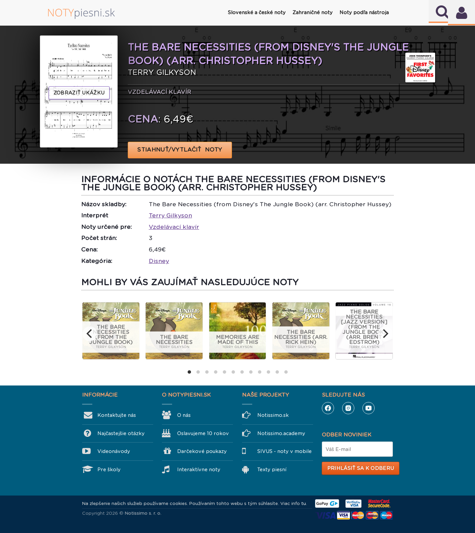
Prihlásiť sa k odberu (360, 468)
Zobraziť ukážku (79, 93)
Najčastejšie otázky (121, 433)
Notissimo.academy (281, 433)
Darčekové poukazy (202, 451)
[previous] (89, 333)
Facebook (328, 408)
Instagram (348, 408)
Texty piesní (271, 469)
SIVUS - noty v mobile (284, 451)
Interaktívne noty (198, 469)
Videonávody (113, 451)
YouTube (368, 408)
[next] (385, 333)
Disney (159, 261)
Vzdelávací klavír (174, 226)
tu (303, 503)
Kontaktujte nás (116, 415)
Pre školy (109, 469)
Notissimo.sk (273, 415)
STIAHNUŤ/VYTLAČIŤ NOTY (180, 149)
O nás (184, 415)
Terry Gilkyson (170, 215)
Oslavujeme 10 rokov (203, 433)
